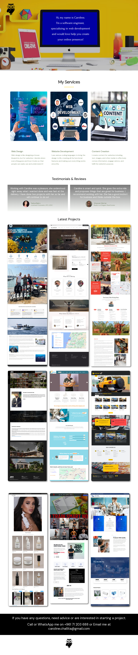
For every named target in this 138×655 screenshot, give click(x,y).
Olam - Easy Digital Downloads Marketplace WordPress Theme (55, 654)
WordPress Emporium (40, 654)
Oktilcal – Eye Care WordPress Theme (49, 654)
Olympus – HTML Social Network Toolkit (85, 654)
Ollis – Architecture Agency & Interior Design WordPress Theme (79, 654)
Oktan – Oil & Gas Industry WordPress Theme (44, 654)
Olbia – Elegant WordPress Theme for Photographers (62, 654)
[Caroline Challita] (10, 9)
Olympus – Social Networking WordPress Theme (96, 654)
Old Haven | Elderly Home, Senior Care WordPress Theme (68, 654)
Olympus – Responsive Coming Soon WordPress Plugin (90, 654)
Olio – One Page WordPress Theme (73, 654)
